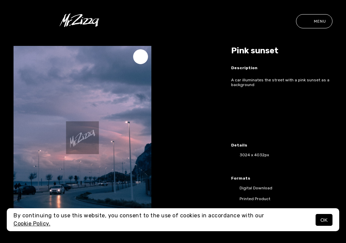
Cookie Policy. (32, 223)
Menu (314, 21)
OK (324, 220)
